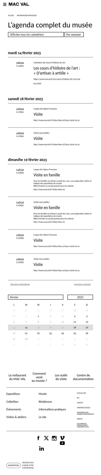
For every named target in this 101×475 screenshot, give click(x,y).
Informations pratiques (52, 409)
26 (87, 333)
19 (87, 327)
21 (26, 333)
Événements (13, 409)
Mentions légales (83, 408)
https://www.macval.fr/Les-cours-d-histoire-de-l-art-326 (57, 79)
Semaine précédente (20, 284)
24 (62, 333)
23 (50, 333)
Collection (12, 401)
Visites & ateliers (16, 417)
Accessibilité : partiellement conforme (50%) (83, 425)
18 (75, 327)
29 (87, 310)
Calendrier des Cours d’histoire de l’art (49, 62)
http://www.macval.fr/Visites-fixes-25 (49, 189)
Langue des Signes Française (45, 108)
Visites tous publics (41, 133)
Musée (43, 394)
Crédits (79, 419)
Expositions (13, 394)
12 (87, 321)
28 (75, 310)
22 (38, 333)
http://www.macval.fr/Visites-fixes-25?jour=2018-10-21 (57, 120)
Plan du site (81, 393)
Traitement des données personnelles (85, 413)
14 (26, 327)
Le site (42, 417)
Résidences (45, 401)
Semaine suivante (82, 284)
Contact (80, 403)
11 (75, 321)
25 (75, 333)
